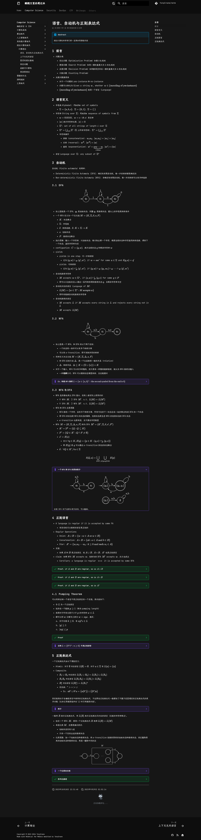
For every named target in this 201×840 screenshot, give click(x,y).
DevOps (62, 10)
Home (19, 10)
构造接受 (91, 381)
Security (51, 10)
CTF (71, 10)
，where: (100, 577)
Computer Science (34, 10)
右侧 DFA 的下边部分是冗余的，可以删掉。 (100, 488)
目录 (156, 22)
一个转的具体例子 (69, 469)
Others (92, 10)
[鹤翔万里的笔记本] (18, 3)
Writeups (81, 10)
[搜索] (132, 3)
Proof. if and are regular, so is (80, 569)
